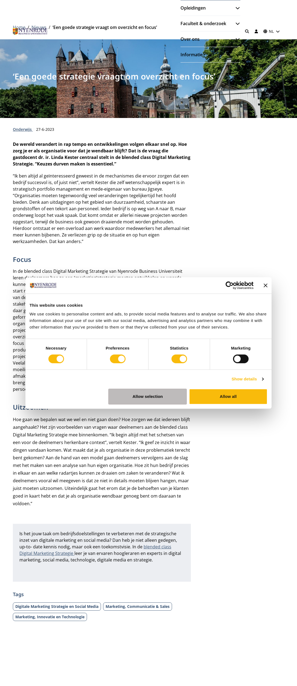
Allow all (228, 396)
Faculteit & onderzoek (203, 23)
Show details (244, 379)
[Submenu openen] (235, 8)
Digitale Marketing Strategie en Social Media (56, 606)
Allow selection (148, 396)
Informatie (191, 55)
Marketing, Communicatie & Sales (138, 606)
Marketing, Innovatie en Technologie (50, 616)
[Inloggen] (256, 31)
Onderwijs (23, 129)
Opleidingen (193, 8)
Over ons (190, 39)
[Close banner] (265, 285)
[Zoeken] (247, 31)
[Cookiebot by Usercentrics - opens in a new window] (230, 285)
